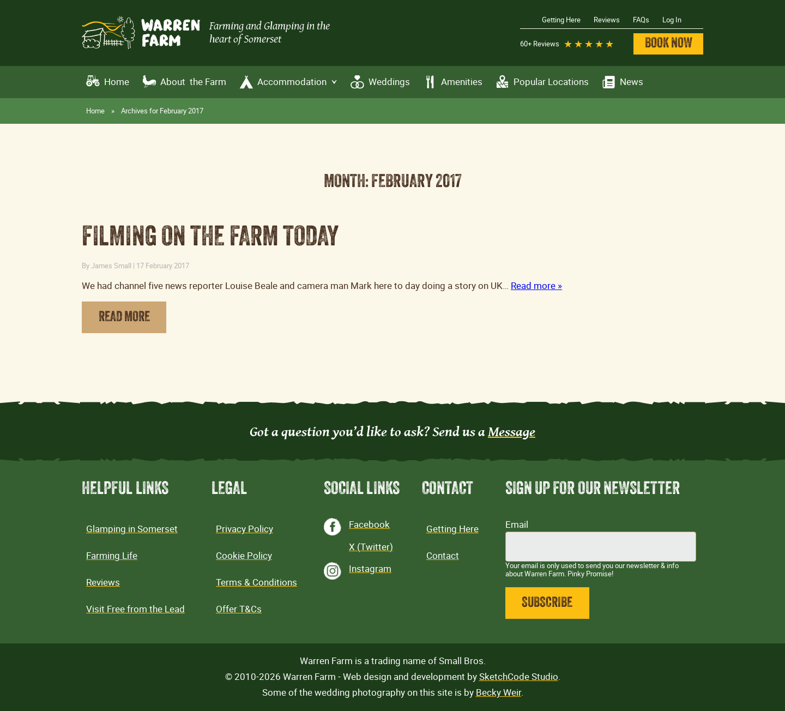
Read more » (536, 286)
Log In (671, 20)
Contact (442, 556)
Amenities (461, 82)
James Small (111, 265)
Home (116, 82)
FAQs (641, 20)
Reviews (607, 20)
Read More (124, 317)
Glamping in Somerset (132, 529)
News (631, 82)
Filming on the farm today (210, 238)
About (193, 82)
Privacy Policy (244, 529)
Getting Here (561, 20)
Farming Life (111, 556)
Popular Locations (551, 82)
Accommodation (297, 82)
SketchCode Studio (518, 677)
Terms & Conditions (256, 582)
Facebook (369, 525)
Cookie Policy (244, 556)
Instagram (370, 569)
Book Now (668, 44)
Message (511, 431)
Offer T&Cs (239, 609)
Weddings (389, 82)
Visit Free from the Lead (135, 609)
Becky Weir (498, 692)
